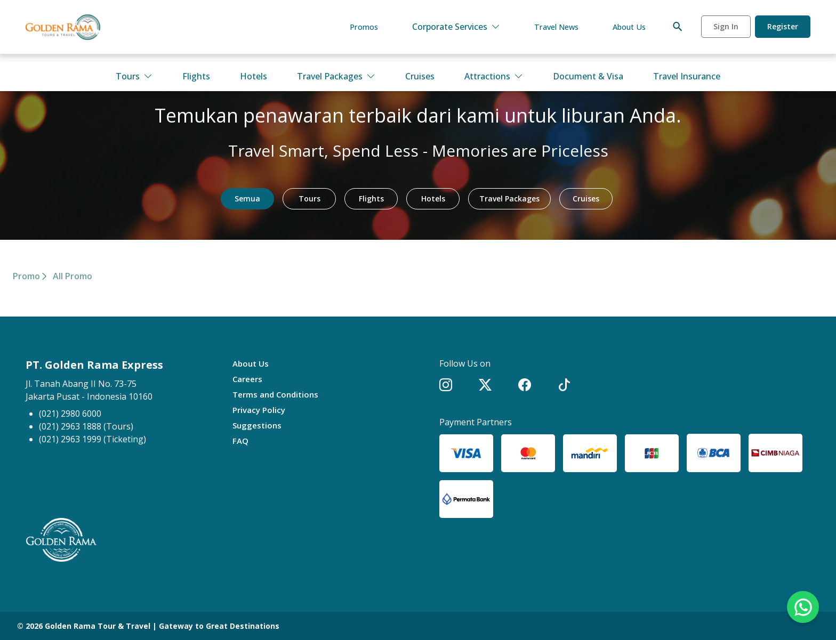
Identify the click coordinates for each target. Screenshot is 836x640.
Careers (248, 379)
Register (782, 31)
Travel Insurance (686, 76)
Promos (352, 31)
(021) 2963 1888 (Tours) (86, 426)
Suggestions (258, 425)
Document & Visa (588, 76)
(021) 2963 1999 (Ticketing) (92, 439)
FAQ (241, 441)
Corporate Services (447, 31)
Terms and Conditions (278, 394)
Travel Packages (336, 76)
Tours (134, 76)
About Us (627, 31)
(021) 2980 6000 (70, 413)
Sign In (725, 31)
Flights (196, 76)
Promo (26, 276)
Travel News (550, 31)
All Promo (72, 276)
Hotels (253, 76)
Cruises (420, 76)
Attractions (493, 76)
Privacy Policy (260, 410)
